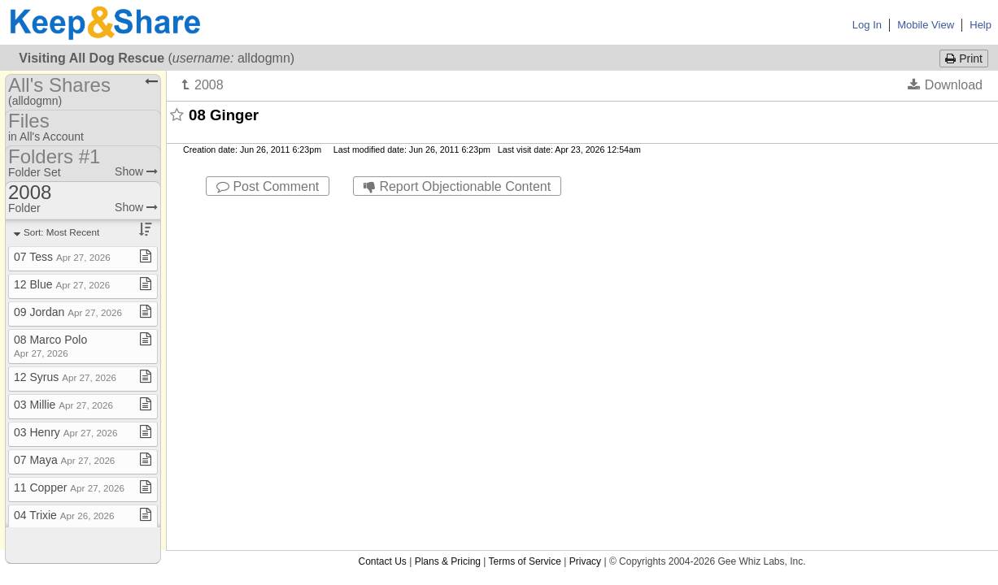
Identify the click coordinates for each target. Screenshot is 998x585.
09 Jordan (68, 312)
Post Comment (267, 186)
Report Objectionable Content (457, 186)
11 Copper (69, 487)
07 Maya (64, 459)
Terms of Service (525, 210)
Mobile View (925, 25)
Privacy (585, 210)
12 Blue (62, 284)
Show (136, 171)
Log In (867, 25)
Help (980, 25)
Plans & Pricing (448, 210)
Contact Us (382, 210)
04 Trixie (64, 515)
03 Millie (63, 404)
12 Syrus (65, 377)
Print (964, 58)
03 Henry (65, 432)
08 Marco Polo (50, 345)
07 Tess (62, 256)
